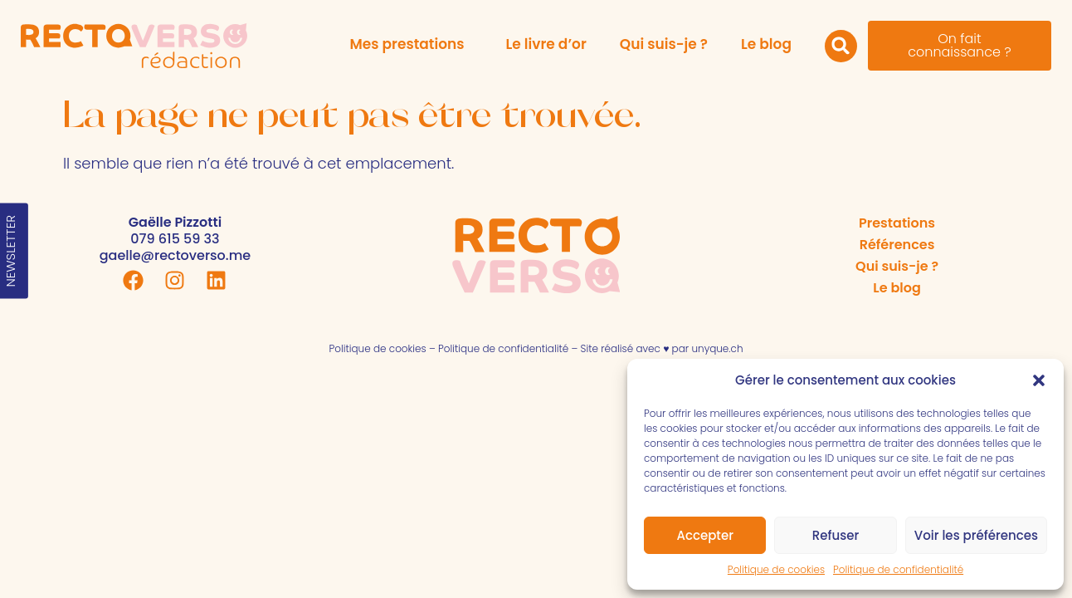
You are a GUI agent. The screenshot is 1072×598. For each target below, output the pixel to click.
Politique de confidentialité (898, 569)
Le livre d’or (545, 44)
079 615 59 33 (174, 238)
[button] (1039, 380)
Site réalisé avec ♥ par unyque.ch (662, 348)
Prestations (897, 223)
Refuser (835, 535)
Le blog (766, 44)
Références (897, 244)
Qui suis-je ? (664, 44)
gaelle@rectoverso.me (175, 255)
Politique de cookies (776, 569)
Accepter (704, 535)
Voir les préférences (976, 535)
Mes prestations (410, 44)
